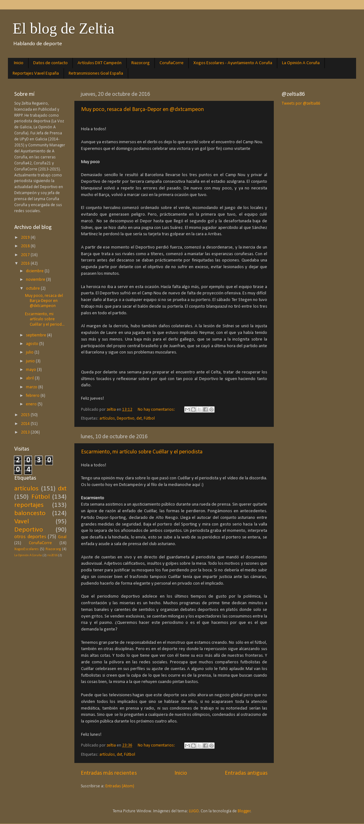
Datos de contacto (50, 63)
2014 (26, 424)
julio (30, 352)
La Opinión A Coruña (301, 63)
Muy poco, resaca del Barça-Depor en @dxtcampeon (142, 110)
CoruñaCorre (172, 63)
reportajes (29, 505)
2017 (26, 255)
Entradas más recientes (109, 773)
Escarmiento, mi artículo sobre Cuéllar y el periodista (142, 452)
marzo (32, 387)
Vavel (21, 521)
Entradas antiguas (246, 773)
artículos (107, 418)
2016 (26, 263)
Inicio (18, 63)
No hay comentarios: (157, 410)
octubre (33, 288)
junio (31, 361)
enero (32, 404)
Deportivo (126, 418)
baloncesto (30, 513)
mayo (31, 370)
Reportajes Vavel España (36, 73)
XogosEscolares (26, 549)
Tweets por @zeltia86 (301, 103)
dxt (139, 418)
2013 (26, 432)
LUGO (194, 811)
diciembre (35, 271)
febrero (33, 396)
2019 (26, 238)
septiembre (36, 335)
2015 (26, 415)
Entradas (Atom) (119, 786)
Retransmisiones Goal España (96, 73)
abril (30, 378)
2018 (26, 246)
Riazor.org (140, 63)
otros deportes (30, 536)
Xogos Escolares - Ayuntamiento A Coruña (232, 63)
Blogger (244, 811)
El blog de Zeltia (63, 28)
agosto (32, 344)
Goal (62, 537)
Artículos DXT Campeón (100, 63)
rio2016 (52, 555)
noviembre (36, 280)
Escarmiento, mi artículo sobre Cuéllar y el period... (45, 319)
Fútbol (149, 418)
